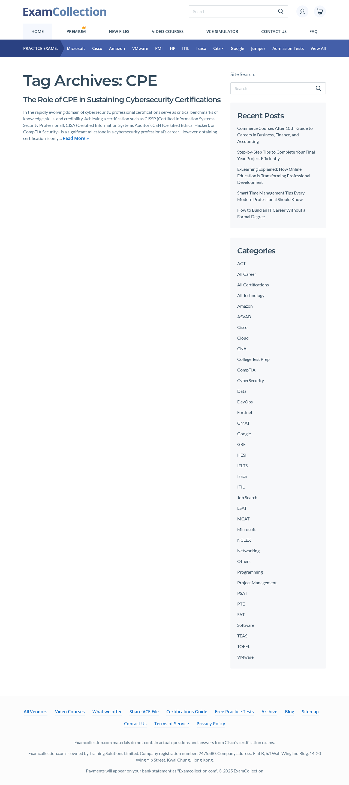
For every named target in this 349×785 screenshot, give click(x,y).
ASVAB (244, 316)
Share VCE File (144, 712)
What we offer (107, 712)
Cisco (97, 48)
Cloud (243, 337)
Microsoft (76, 48)
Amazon (117, 48)
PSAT (242, 593)
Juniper (258, 48)
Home (37, 31)
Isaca (201, 48)
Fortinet (244, 412)
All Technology (250, 295)
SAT (241, 614)
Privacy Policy (211, 724)
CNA (241, 348)
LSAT (242, 508)
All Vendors (35, 712)
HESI (241, 454)
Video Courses (167, 31)
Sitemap (310, 712)
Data (241, 391)
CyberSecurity (250, 380)
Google (237, 48)
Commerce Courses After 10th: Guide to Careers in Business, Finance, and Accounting (275, 134)
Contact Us (274, 31)
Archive (269, 712)
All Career (246, 274)
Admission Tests (288, 48)
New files (119, 31)
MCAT (243, 518)
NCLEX (244, 540)
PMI (159, 48)
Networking (248, 550)
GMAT (243, 423)
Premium (76, 31)
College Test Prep (253, 359)
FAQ (313, 31)
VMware (140, 48)
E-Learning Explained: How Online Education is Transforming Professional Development (273, 175)
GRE (241, 444)
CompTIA (246, 369)
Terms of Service (171, 724)
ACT (241, 263)
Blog (289, 712)
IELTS (242, 465)
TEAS (242, 635)
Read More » (76, 149)
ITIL (185, 48)
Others (244, 561)
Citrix (218, 48)
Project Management (257, 582)
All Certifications (253, 284)
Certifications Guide (186, 712)
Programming (250, 571)
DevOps (245, 401)
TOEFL (243, 646)
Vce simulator (222, 31)
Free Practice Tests (234, 712)
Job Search (247, 497)
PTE (241, 603)
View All (318, 48)
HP (172, 48)
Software (245, 625)
